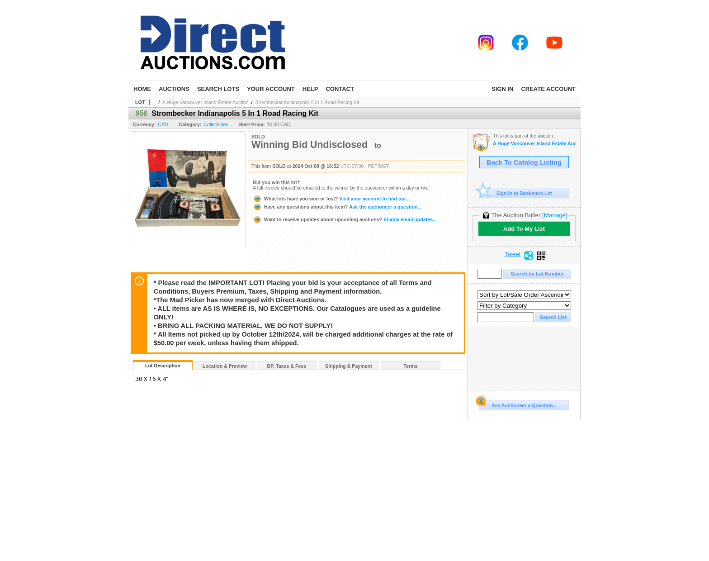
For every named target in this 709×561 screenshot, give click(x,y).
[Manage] (554, 215)
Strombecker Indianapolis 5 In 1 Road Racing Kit (307, 102)
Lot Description (162, 365)
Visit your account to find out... (331, 198)
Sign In (502, 89)
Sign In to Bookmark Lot (515, 193)
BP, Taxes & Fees (287, 366)
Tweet (513, 254)
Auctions (174, 89)
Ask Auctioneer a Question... (518, 404)
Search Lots (218, 89)
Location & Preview (225, 366)
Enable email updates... (345, 219)
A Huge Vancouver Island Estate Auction (205, 102)
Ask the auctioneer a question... (337, 206)
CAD (163, 124)
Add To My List (524, 228)
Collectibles (215, 124)
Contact (340, 89)
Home (142, 89)
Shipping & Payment (348, 366)
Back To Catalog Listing (524, 162)
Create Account (548, 89)
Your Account (271, 89)
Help (310, 89)
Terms (410, 366)
